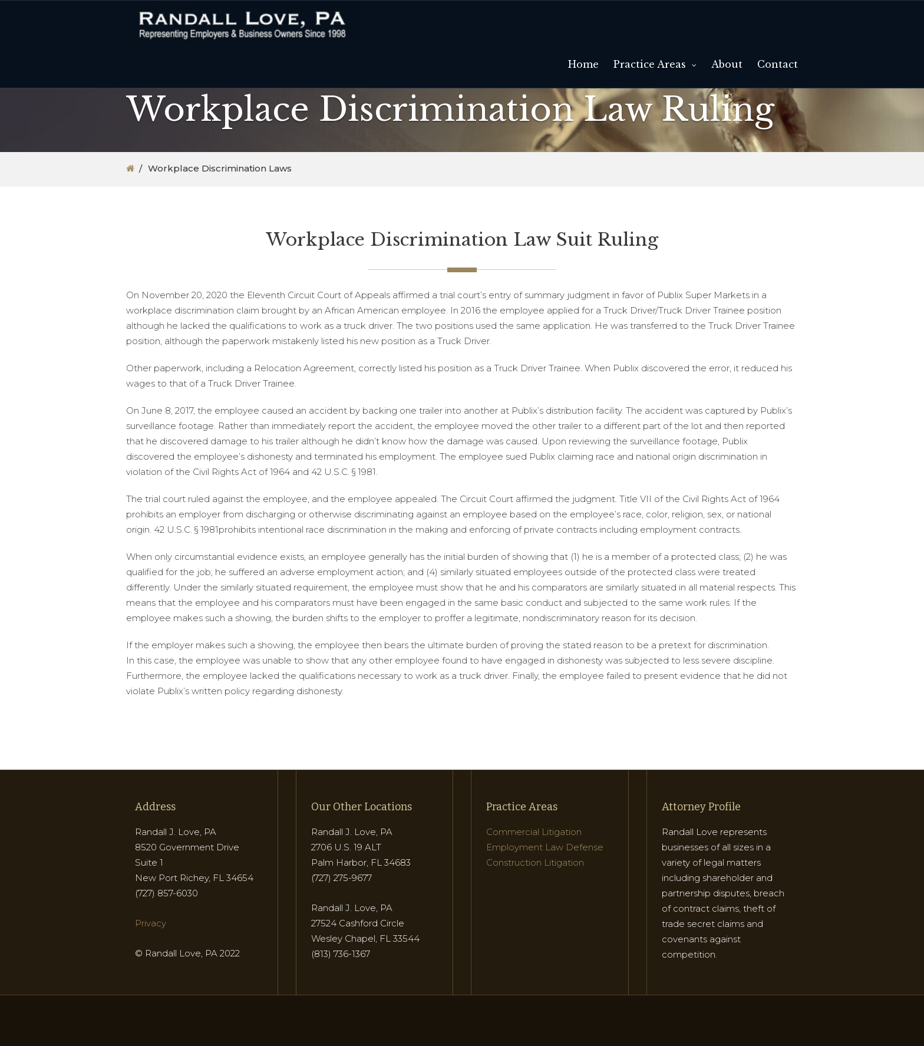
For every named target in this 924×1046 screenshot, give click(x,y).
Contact (777, 64)
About (726, 64)
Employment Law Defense (544, 847)
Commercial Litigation (534, 831)
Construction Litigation (535, 862)
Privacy (150, 923)
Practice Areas (649, 64)
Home (583, 64)
